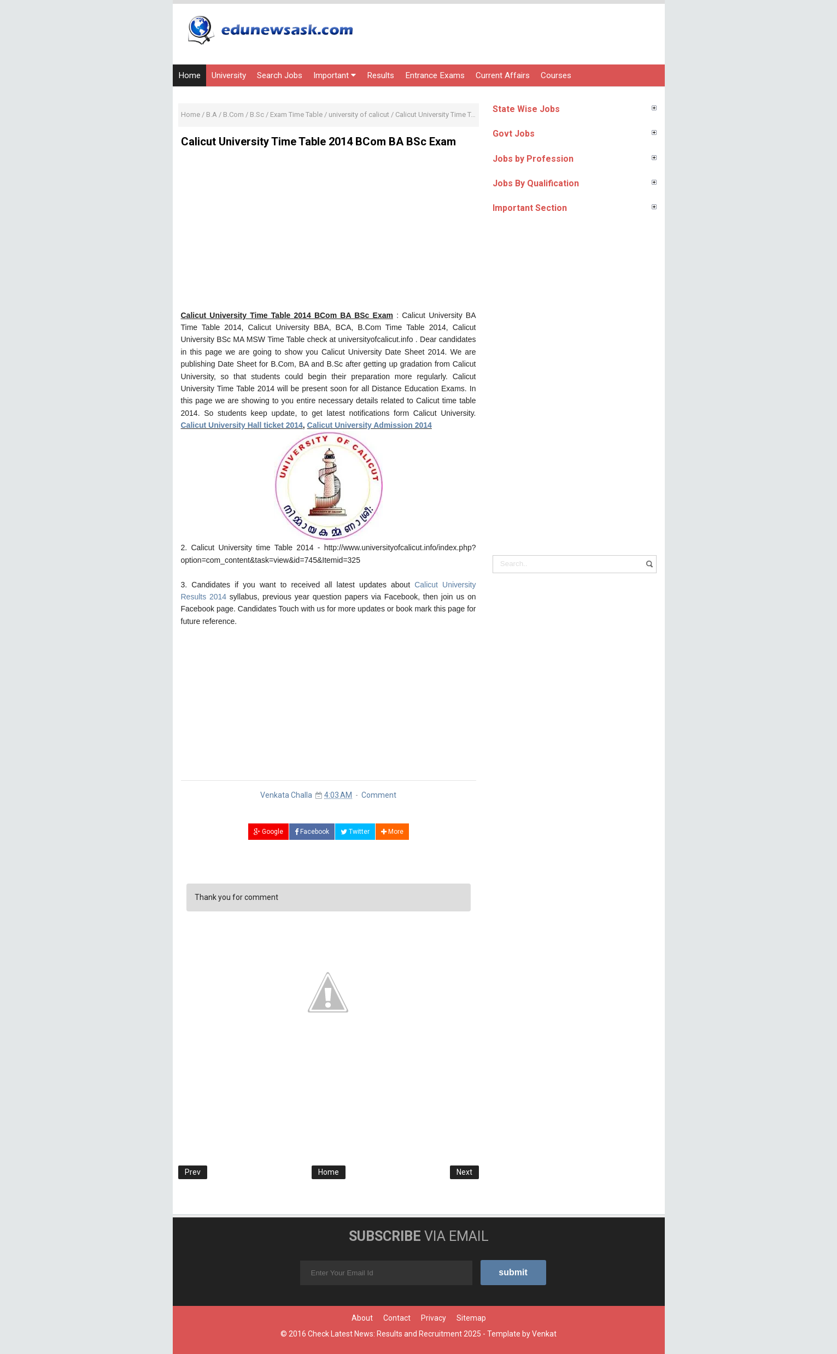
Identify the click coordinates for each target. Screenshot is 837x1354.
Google (268, 831)
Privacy (433, 1318)
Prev (193, 1172)
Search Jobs (279, 75)
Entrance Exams (435, 75)
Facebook (312, 831)
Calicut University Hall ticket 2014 (242, 425)
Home (189, 75)
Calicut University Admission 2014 (369, 425)
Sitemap (471, 1318)
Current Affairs (503, 75)
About (362, 1318)
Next (464, 1172)
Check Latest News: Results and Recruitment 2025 (394, 1333)
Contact (397, 1318)
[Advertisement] (328, 232)
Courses (556, 75)
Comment (378, 795)
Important (334, 75)
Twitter (355, 831)
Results (380, 75)
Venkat (544, 1333)
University (229, 75)
